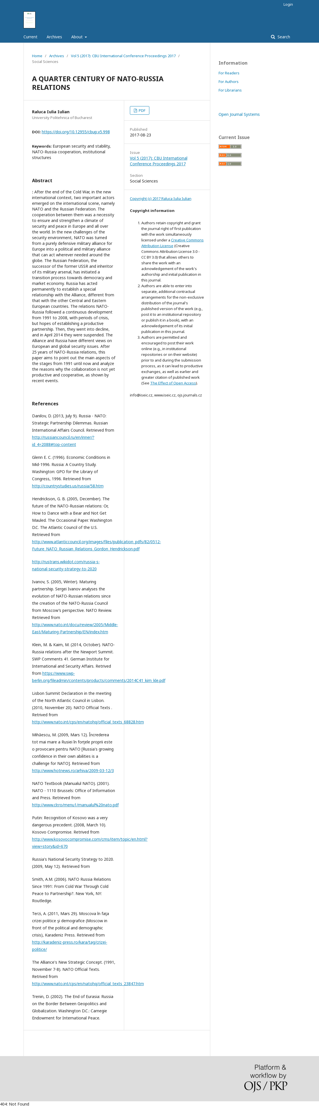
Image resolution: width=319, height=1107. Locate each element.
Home (37, 55)
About (77, 36)
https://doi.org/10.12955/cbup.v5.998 (76, 131)
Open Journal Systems (239, 114)
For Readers (229, 73)
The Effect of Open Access (173, 383)
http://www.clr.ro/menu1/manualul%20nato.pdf (75, 805)
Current (30, 36)
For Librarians (230, 90)
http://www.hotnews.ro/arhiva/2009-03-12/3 (73, 770)
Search (283, 36)
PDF (141, 110)
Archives (54, 36)
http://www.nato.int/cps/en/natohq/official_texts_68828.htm (88, 722)
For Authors (229, 81)
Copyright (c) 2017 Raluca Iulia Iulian (160, 198)
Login (288, 4)
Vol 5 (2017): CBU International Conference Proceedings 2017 (123, 55)
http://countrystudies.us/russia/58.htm (68, 486)
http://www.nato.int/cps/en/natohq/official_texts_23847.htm (88, 983)
